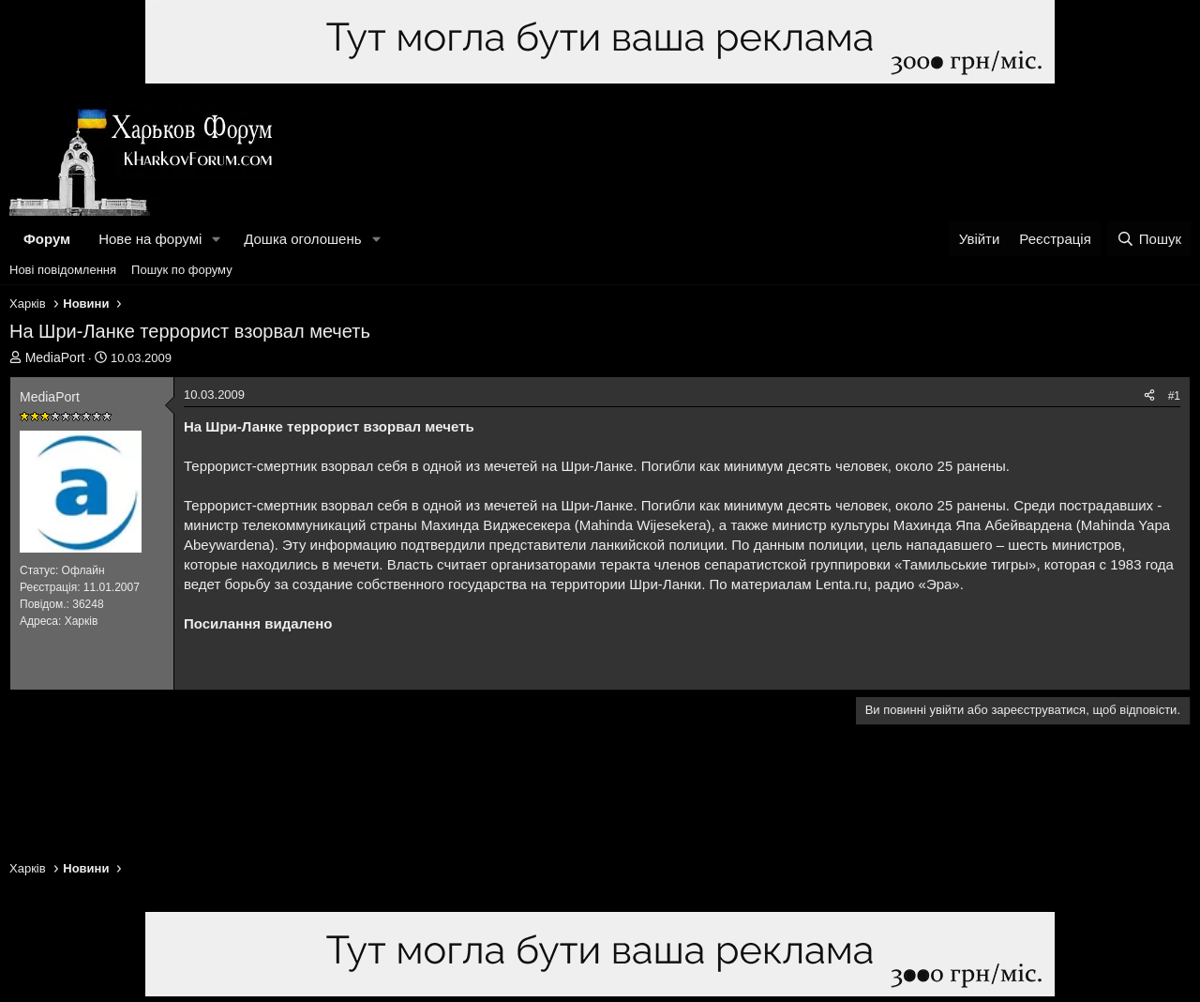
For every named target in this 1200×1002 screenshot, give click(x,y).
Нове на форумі (150, 239)
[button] (216, 238)
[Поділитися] (1149, 396)
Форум (46, 239)
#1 (1174, 395)
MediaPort (55, 357)
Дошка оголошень (302, 239)
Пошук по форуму (181, 270)
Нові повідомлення (62, 270)
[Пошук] (1149, 238)
